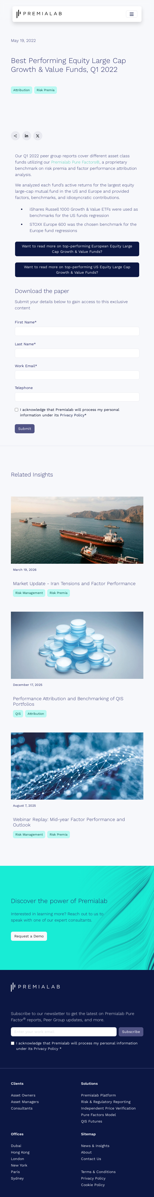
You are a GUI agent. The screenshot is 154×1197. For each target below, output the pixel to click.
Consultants (21, 1108)
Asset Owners (23, 1095)
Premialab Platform (98, 1095)
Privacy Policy (72, 415)
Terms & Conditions (98, 1172)
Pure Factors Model (98, 1115)
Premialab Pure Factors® (75, 162)
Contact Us (91, 1159)
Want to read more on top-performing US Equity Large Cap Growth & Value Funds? (77, 269)
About (86, 1152)
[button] (15, 135)
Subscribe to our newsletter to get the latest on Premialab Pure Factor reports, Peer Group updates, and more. (72, 1016)
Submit (24, 429)
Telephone (24, 388)
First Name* (26, 322)
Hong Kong (20, 1152)
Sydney (17, 1178)
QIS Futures (91, 1121)
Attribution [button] (21, 90)
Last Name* (25, 344)
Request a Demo (29, 936)
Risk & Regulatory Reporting (105, 1102)
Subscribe (131, 1032)
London (17, 1159)
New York (19, 1165)
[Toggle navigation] (131, 14)
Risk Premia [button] (46, 90)
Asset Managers (25, 1102)
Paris (15, 1172)
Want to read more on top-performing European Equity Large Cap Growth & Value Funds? (77, 249)
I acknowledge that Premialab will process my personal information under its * (69, 412)
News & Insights (95, 1146)
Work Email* (26, 366)
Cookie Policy (93, 1185)
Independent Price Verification (108, 1108)
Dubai (16, 1146)
